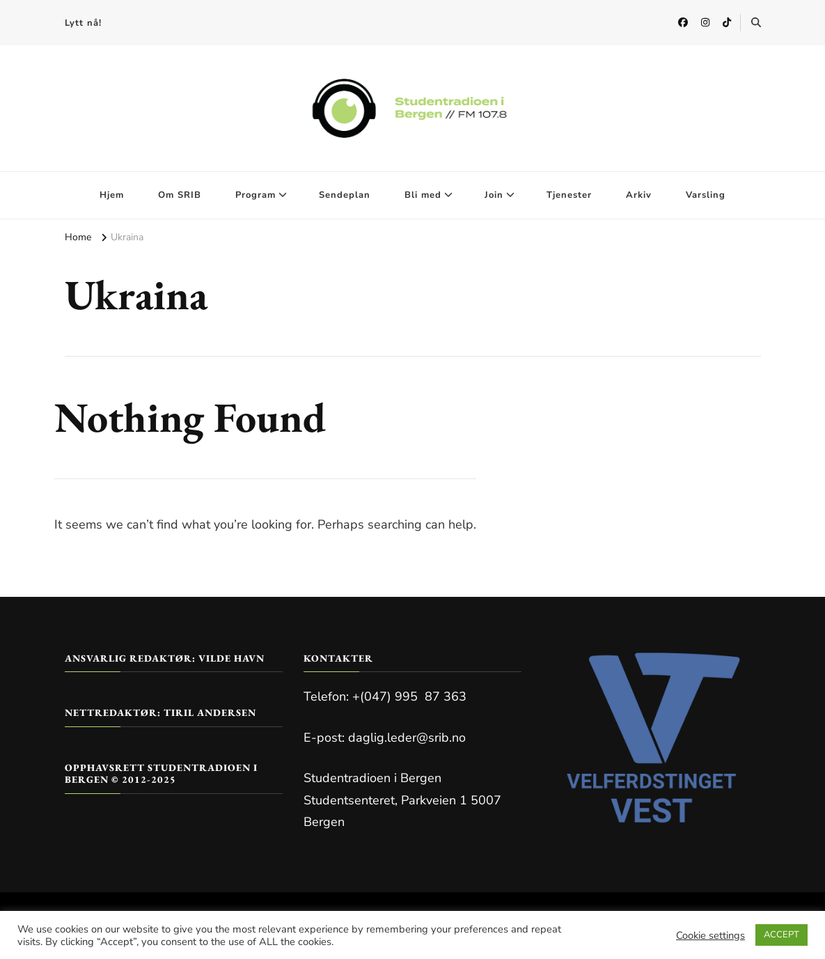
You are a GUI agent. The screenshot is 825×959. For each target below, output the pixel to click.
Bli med (422, 195)
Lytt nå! (83, 23)
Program (255, 195)
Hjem (112, 195)
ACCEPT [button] (781, 934)
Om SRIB (179, 195)
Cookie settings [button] (710, 935)
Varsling (705, 195)
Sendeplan (344, 195)
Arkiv (639, 195)
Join (494, 195)
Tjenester (569, 195)
